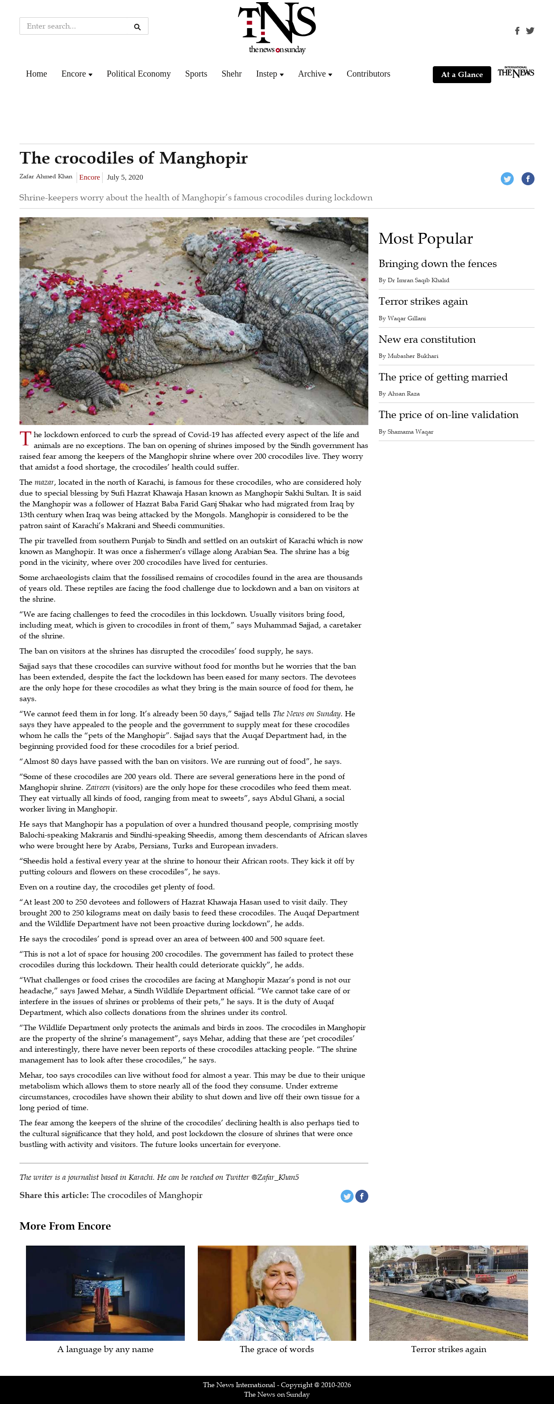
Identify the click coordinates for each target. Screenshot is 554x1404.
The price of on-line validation (449, 415)
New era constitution (427, 339)
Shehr (232, 73)
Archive (312, 73)
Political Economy (139, 73)
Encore (73, 73)
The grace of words (277, 1349)
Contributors (368, 73)
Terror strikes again (423, 301)
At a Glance (462, 74)
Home (36, 73)
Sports (196, 73)
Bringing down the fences (438, 264)
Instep (266, 73)
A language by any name (105, 1349)
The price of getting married (443, 377)
